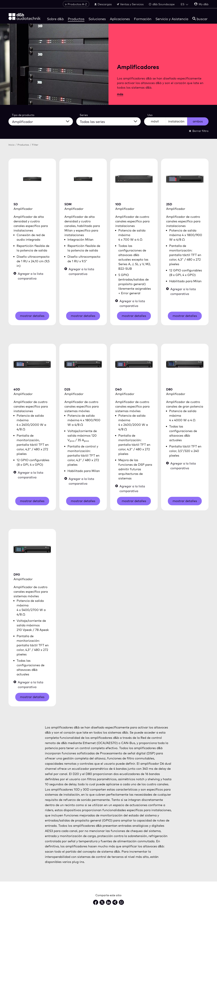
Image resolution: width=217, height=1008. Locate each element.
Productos (76, 19)
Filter (35, 144)
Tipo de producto (23, 115)
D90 (17, 574)
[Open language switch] (184, 4)
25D (169, 204)
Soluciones (97, 19)
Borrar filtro (199, 131)
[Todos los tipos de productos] (43, 121)
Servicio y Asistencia (171, 19)
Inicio (11, 144)
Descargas (103, 4)
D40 (118, 389)
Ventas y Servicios (130, 4)
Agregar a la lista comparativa (28, 276)
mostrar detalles (32, 316)
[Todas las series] (110, 121)
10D (118, 204)
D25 (67, 389)
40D (17, 389)
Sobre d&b (55, 19)
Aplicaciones (120, 19)
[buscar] (200, 19)
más (120, 94)
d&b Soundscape (162, 4)
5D (16, 204)
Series (84, 115)
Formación (142, 19)
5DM (68, 204)
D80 (169, 389)
